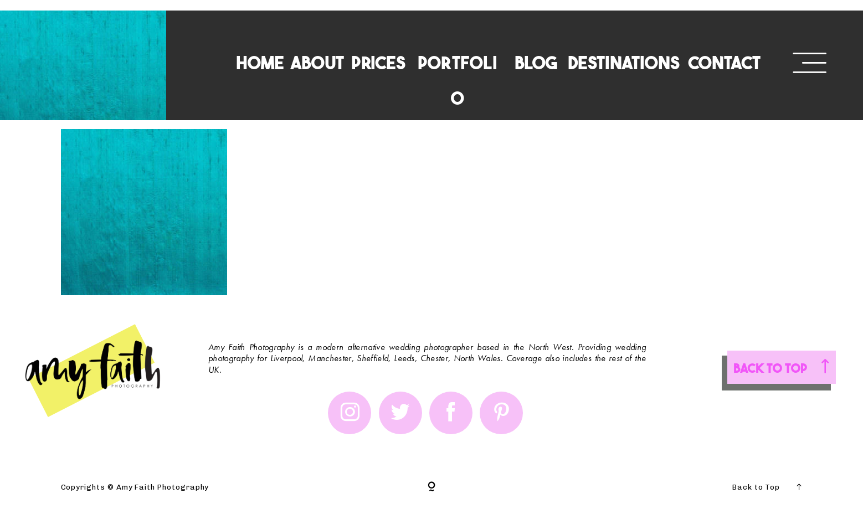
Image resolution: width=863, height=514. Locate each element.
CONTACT (725, 62)
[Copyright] (431, 487)
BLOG (536, 62)
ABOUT (317, 62)
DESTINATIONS (624, 62)
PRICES (378, 62)
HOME (260, 62)
